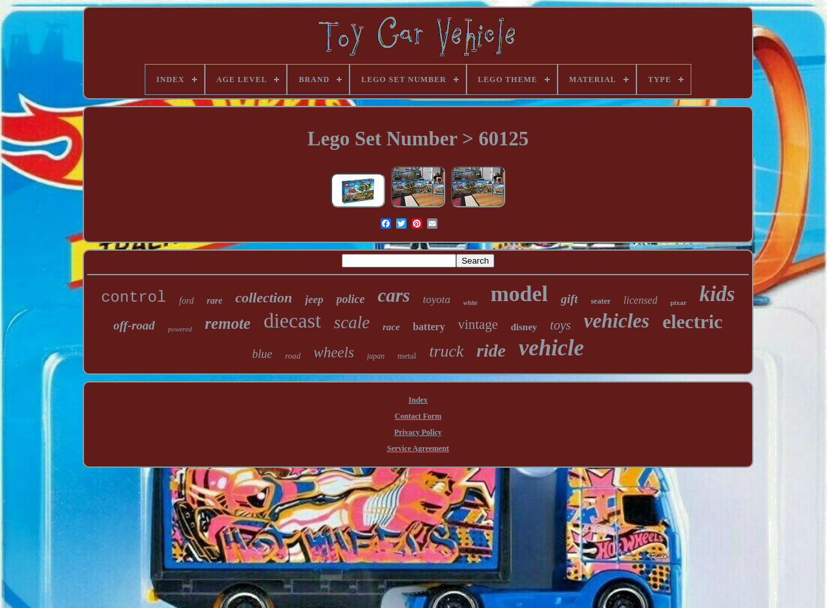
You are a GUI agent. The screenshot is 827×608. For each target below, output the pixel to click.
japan (375, 356)
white (470, 302)
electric (692, 321)
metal (406, 356)
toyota (436, 299)
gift (569, 299)
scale (352, 322)
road (292, 356)
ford (186, 301)
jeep (314, 299)
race (391, 327)
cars (394, 295)
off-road (134, 325)
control (133, 297)
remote (228, 323)
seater (601, 301)
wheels (333, 352)
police (351, 299)
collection (263, 297)
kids (717, 294)
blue (262, 354)
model (519, 294)
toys (560, 325)
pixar (678, 302)
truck (446, 351)
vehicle (551, 348)
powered (180, 329)
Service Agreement (418, 448)
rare (214, 301)
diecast (292, 320)
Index (417, 399)
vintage (478, 324)
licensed (640, 300)
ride (491, 351)
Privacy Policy (418, 432)
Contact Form (418, 416)
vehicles (617, 320)
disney (524, 327)
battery (429, 326)
